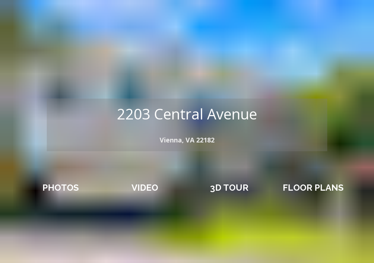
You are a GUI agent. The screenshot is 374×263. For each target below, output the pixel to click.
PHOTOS (60, 187)
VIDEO (144, 187)
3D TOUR (229, 187)
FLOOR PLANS (313, 187)
